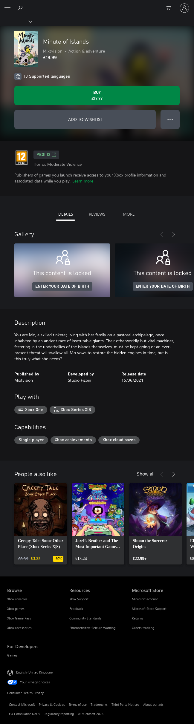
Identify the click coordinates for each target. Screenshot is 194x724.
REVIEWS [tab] (97, 214)
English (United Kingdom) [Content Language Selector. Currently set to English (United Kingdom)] (34, 672)
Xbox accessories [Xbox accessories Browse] (19, 628)
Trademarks (99, 704)
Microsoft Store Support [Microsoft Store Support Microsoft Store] (149, 609)
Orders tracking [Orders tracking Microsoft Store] (143, 628)
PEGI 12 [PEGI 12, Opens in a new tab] (46, 154)
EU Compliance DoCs (24, 714)
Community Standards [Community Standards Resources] (85, 618)
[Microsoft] (97, 4)
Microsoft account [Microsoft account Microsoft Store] (145, 599)
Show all (146, 473)
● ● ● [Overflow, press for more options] (170, 119)
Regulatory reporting (59, 714)
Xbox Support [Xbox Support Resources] (78, 599)
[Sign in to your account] (184, 8)
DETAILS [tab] (65, 214)
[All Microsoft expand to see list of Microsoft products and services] (7, 8)
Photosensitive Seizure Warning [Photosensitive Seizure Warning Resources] (92, 628)
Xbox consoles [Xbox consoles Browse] (17, 599)
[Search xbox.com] (21, 8)
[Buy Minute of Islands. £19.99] (97, 95)
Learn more (82, 181)
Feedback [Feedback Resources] (76, 609)
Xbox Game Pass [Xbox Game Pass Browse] (19, 618)
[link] (40, 524)
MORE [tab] (129, 214)
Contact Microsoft (22, 704)
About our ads (153, 704)
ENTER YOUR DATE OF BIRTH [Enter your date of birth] (62, 286)
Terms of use (78, 704)
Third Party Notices (125, 704)
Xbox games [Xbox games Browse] (16, 609)
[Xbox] (15, 21)
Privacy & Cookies (52, 704)
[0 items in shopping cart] (170, 8)
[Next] (174, 234)
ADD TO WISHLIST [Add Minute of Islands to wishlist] (85, 119)
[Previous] (162, 234)
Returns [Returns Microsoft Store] (137, 618)
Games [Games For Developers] (12, 655)
